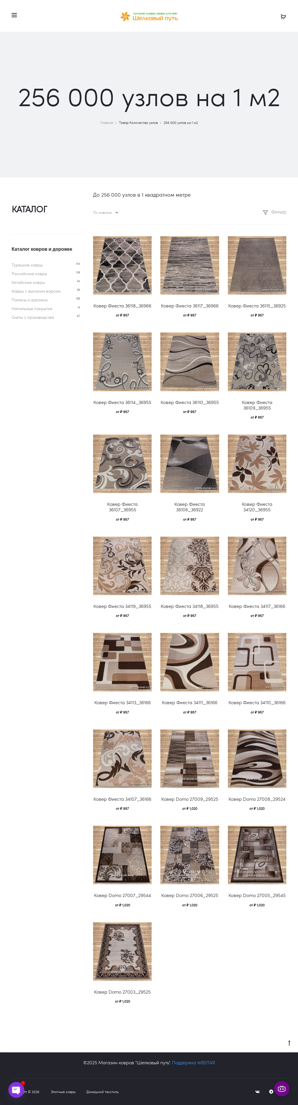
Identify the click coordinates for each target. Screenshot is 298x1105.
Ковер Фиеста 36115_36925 (257, 306)
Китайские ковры (28, 282)
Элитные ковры (63, 1091)
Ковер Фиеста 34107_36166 (122, 799)
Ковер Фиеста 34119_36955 (122, 606)
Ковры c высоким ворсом (36, 291)
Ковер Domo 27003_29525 (122, 992)
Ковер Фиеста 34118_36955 (190, 606)
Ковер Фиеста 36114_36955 (122, 402)
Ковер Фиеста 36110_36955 (190, 402)
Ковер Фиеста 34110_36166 (256, 702)
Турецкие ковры (27, 265)
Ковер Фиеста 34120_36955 (257, 507)
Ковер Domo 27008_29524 (256, 799)
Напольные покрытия (32, 308)
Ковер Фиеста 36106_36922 (189, 507)
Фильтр (274, 212)
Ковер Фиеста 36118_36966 (122, 306)
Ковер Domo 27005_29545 (257, 895)
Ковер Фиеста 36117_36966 (190, 306)
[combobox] (105, 212)
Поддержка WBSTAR (193, 1062)
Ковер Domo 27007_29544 (122, 895)
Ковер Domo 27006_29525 (189, 895)
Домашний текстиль (102, 1091)
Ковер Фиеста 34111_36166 (189, 702)
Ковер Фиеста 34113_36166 (122, 702)
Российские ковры (29, 273)
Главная (106, 122)
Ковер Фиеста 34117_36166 (257, 606)
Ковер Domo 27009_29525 (189, 799)
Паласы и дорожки (30, 300)
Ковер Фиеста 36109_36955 (257, 405)
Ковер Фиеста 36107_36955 (122, 507)
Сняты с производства (33, 317)
